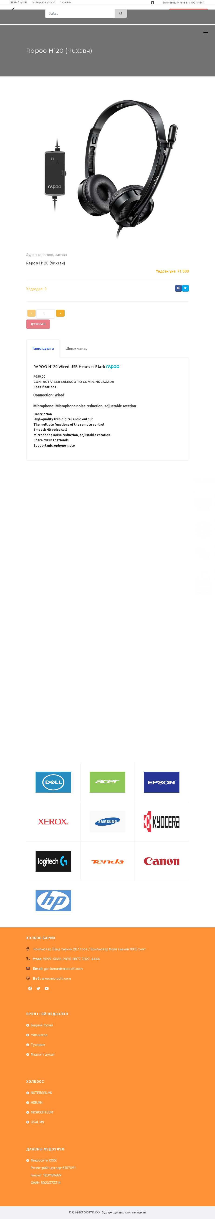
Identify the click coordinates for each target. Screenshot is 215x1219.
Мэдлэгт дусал (43, 1055)
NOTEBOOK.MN (41, 1093)
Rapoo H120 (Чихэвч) (45, 263)
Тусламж (38, 1045)
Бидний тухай (42, 1025)
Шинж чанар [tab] (77, 348)
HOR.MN (36, 1103)
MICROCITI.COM (42, 1112)
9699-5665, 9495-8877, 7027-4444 (183, 2)
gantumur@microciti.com (63, 969)
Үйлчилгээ (39, 1035)
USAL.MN (37, 1122)
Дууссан (38, 324)
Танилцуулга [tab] (43, 348)
